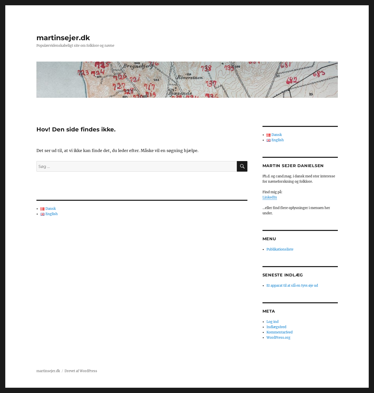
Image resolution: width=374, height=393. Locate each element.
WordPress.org (278, 337)
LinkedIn (269, 197)
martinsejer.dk (63, 37)
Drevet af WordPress (81, 371)
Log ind (272, 322)
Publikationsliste (279, 249)
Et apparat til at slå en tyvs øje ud (292, 285)
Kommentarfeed (279, 332)
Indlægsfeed (276, 327)
